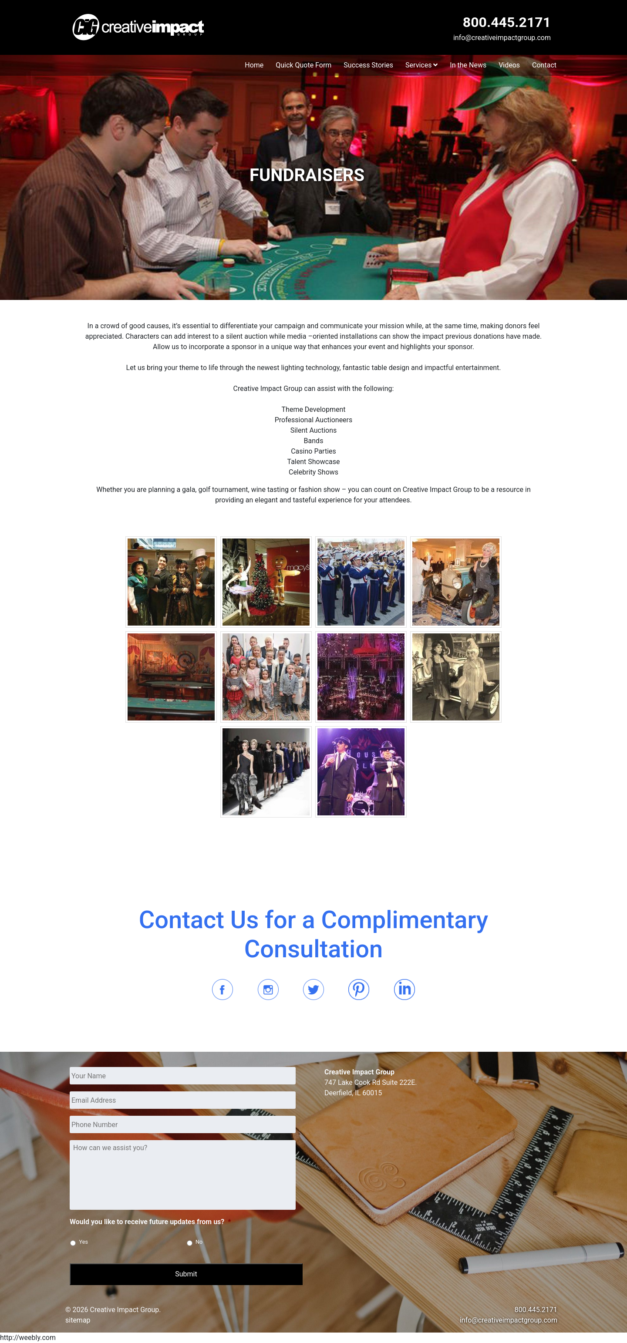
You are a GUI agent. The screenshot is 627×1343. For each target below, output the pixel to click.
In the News (468, 65)
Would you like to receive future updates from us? (150, 1222)
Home (254, 65)
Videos (509, 65)
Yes (83, 1242)
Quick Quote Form (303, 65)
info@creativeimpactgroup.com (502, 38)
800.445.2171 (507, 22)
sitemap (78, 1320)
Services (421, 65)
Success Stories (368, 65)
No (199, 1242)
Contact (544, 65)
